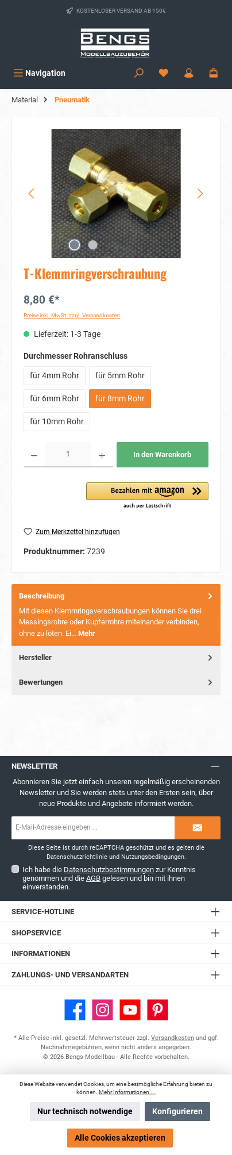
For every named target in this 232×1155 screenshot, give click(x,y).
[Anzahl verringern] (34, 454)
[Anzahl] (68, 454)
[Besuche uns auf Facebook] (75, 1010)
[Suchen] (139, 73)
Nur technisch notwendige (85, 1111)
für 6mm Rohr (54, 399)
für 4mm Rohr (54, 376)
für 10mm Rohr (57, 422)
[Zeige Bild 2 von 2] (92, 245)
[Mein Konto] (189, 73)
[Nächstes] (199, 193)
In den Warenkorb (162, 454)
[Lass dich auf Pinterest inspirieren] (158, 1010)
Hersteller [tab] (117, 657)
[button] (147, 496)
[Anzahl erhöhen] (102, 454)
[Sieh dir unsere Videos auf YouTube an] (130, 1010)
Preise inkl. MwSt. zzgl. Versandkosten (72, 315)
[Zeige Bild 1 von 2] (74, 245)
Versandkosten (172, 1038)
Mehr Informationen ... (127, 1092)
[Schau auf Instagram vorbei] (102, 1010)
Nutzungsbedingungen (152, 857)
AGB (93, 878)
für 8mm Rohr (120, 399)
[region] (116, 193)
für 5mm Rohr (120, 376)
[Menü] (39, 73)
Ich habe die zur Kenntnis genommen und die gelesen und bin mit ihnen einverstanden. (109, 878)
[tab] (116, 615)
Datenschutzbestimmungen (109, 869)
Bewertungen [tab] (117, 682)
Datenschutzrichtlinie (77, 857)
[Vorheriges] (32, 193)
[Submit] (198, 827)
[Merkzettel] (163, 73)
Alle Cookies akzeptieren (120, 1138)
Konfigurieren (177, 1111)
